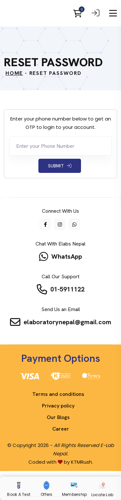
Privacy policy (58, 405)
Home (14, 73)
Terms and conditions (58, 394)
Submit (59, 166)
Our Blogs (58, 417)
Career (60, 428)
